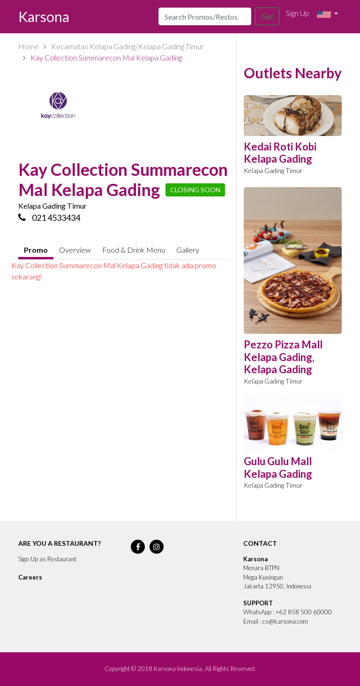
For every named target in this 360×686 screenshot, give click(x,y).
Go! (267, 16)
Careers (30, 577)
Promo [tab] (36, 249)
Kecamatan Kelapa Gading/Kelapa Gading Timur (127, 46)
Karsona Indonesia (178, 668)
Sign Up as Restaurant (47, 559)
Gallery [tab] (187, 249)
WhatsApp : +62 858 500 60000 (287, 612)
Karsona (43, 16)
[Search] (204, 16)
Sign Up (297, 12)
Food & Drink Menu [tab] (133, 249)
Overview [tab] (75, 249)
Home (28, 46)
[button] (327, 14)
